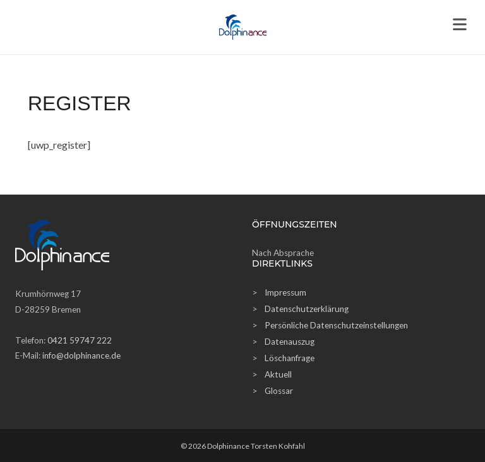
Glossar (279, 391)
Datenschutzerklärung (307, 309)
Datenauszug (289, 342)
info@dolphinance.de (81, 355)
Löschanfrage (289, 358)
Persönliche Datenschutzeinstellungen (336, 325)
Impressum (285, 292)
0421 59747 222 (79, 340)
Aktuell (278, 374)
